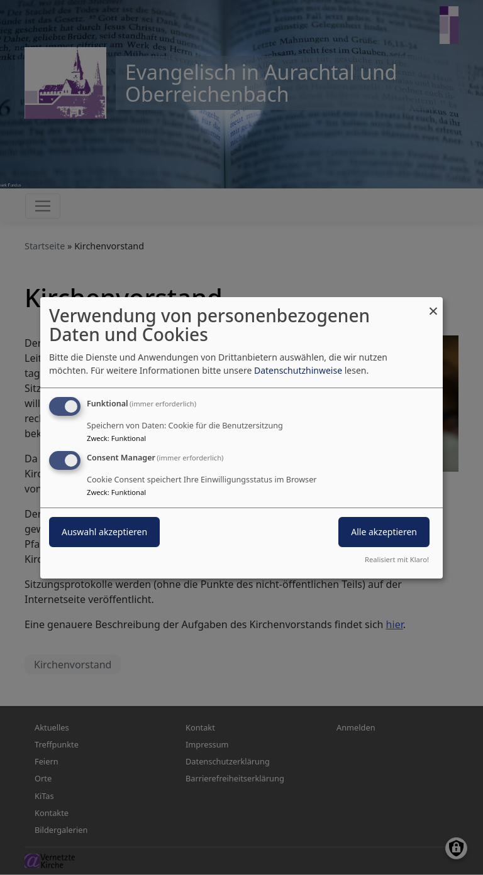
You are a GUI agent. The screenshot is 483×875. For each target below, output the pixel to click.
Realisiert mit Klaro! (397, 559)
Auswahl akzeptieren (104, 532)
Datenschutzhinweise (298, 370)
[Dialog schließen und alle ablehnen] (433, 304)
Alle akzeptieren (384, 532)
